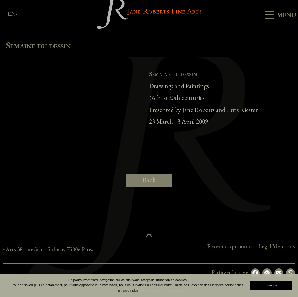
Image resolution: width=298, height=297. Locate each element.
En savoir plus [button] (127, 290)
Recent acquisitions (261, 246)
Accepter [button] (271, 285)
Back (149, 179)
